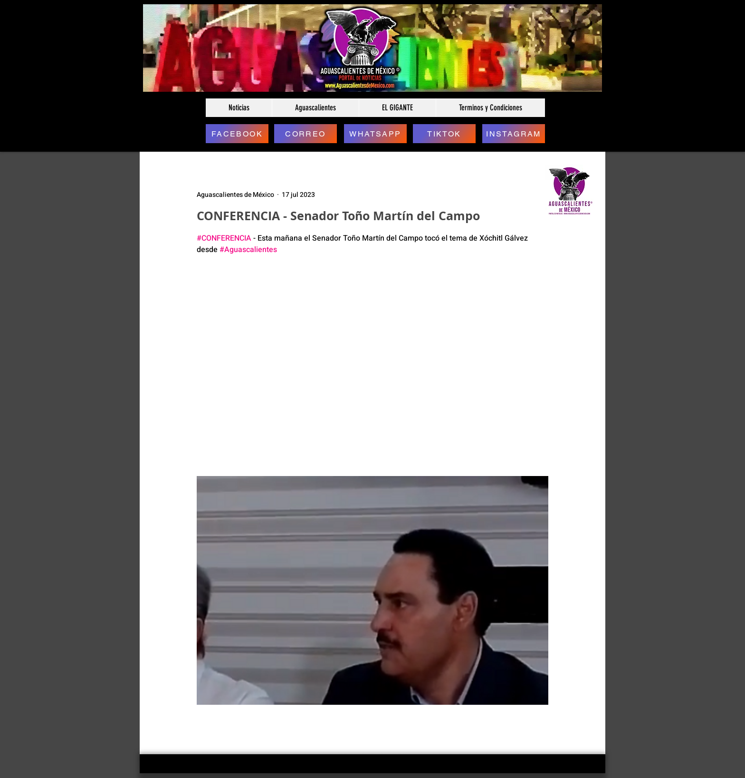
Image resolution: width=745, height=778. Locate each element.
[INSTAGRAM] (513, 133)
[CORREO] (305, 133)
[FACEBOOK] (237, 133)
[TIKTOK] (444, 133)
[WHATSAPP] (375, 133)
